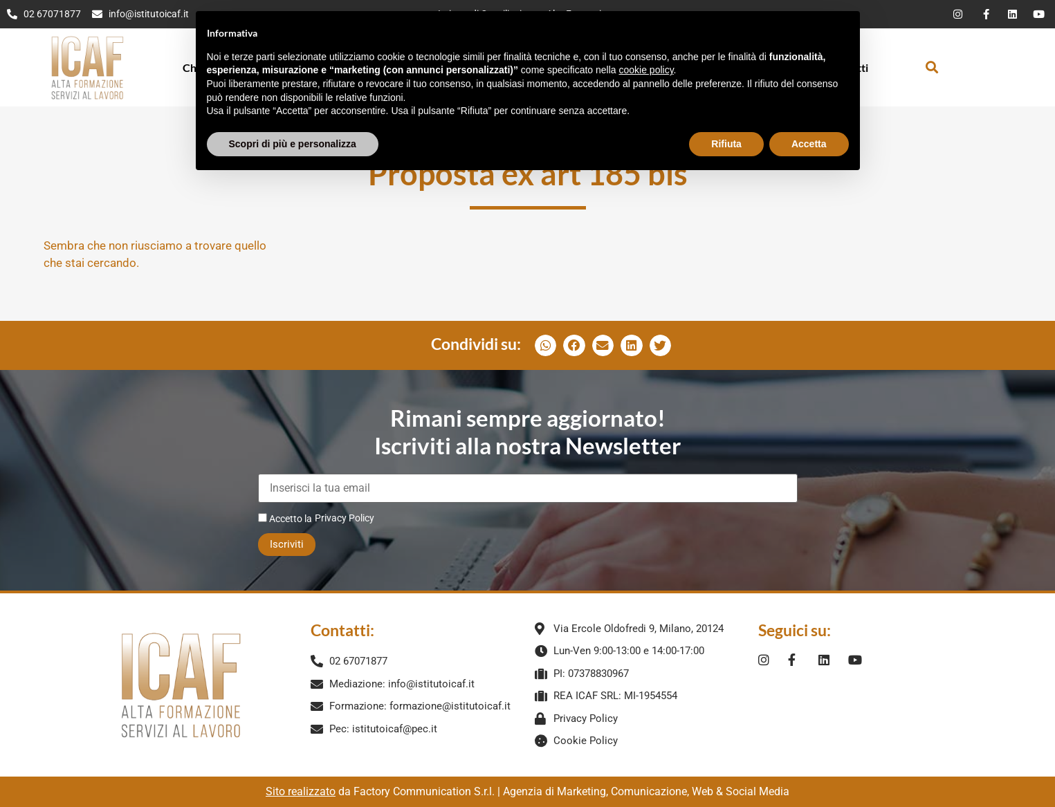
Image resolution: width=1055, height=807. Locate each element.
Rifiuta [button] (726, 112)
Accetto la (285, 518)
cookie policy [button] (645, 39)
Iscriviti (287, 544)
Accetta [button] (809, 112)
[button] (931, 67)
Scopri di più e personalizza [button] (292, 112)
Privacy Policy (344, 517)
